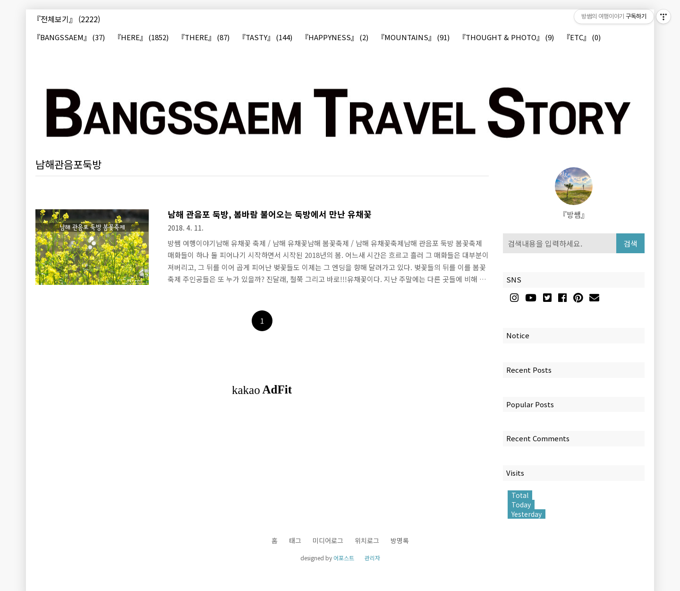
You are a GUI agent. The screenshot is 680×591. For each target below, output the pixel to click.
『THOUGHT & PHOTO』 (506, 37)
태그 (295, 540)
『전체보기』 (66, 19)
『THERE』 (204, 37)
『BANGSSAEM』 (69, 37)
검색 (630, 243)
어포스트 (343, 558)
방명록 (400, 540)
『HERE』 (141, 37)
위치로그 (367, 540)
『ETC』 (582, 37)
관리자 (372, 558)
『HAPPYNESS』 (334, 37)
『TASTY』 (265, 37)
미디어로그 (328, 540)
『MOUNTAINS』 (413, 37)
